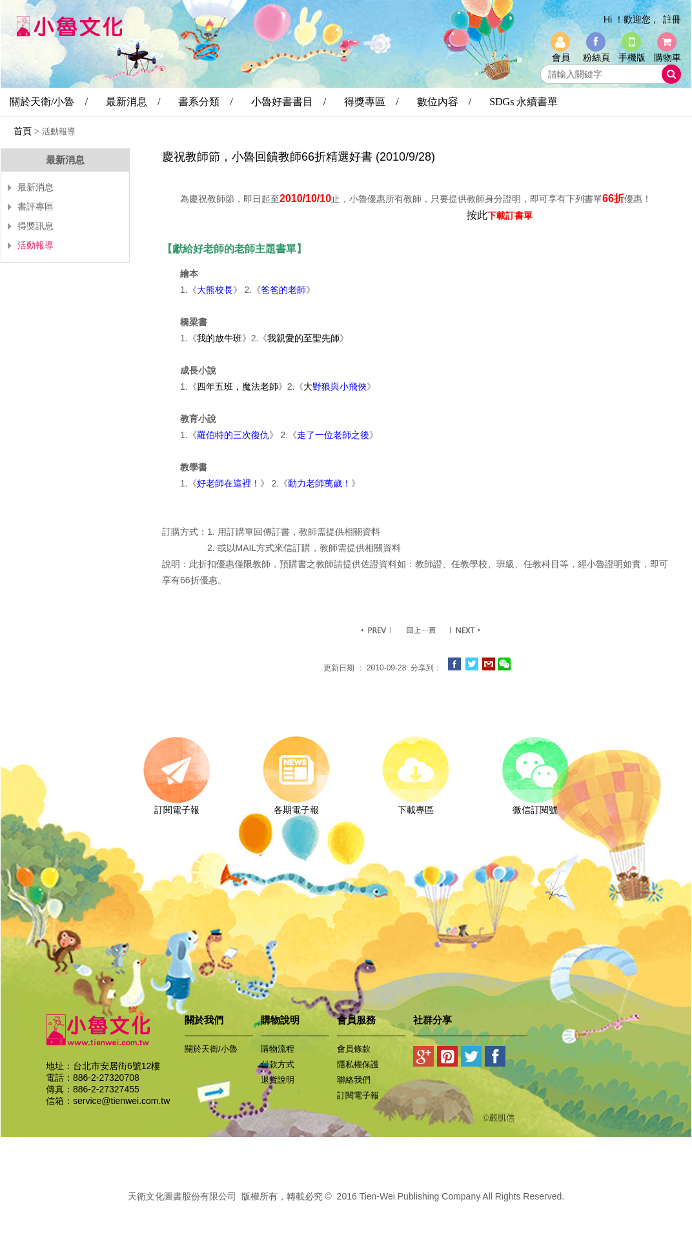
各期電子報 (296, 805)
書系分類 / (205, 101)
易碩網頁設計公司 (346, 1210)
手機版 (632, 57)
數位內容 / (444, 101)
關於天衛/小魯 (211, 1049)
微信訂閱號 (535, 805)
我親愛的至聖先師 (303, 338)
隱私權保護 (358, 1064)
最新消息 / (133, 101)
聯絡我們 (354, 1080)
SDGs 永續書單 (523, 101)
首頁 (23, 131)
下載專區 (415, 805)
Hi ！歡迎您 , (630, 19)
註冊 (672, 19)
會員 (561, 57)
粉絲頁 (596, 57)
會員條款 (354, 1049)
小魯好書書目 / (288, 101)
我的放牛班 (219, 338)
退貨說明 (277, 1080)
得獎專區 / (371, 101)
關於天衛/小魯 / (49, 101)
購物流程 (277, 1049)
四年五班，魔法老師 (237, 386)
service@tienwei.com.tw (121, 1101)
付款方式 (277, 1064)
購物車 (667, 57)
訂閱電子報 (176, 805)
